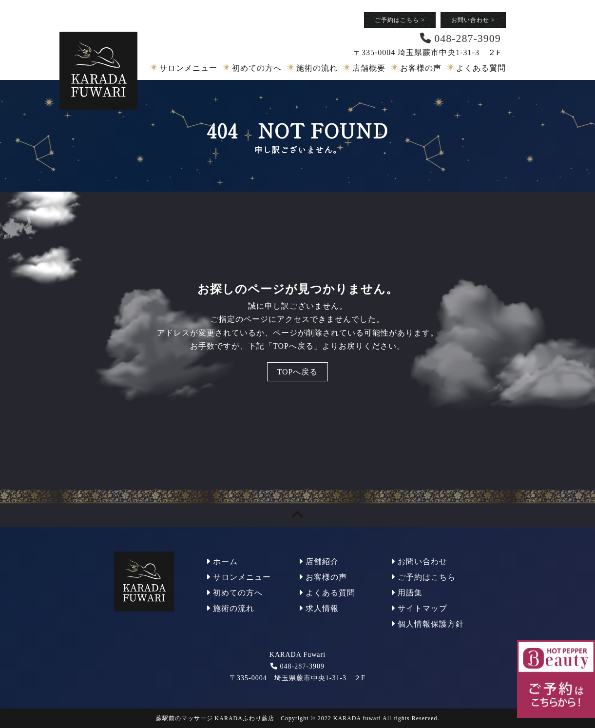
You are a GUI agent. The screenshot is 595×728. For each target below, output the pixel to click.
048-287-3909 (302, 666)
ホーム (222, 561)
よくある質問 (481, 68)
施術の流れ (317, 68)
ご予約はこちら (400, 20)
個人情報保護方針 (427, 624)
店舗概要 (368, 68)
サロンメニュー (188, 68)
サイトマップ (419, 608)
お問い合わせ (473, 20)
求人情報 (319, 608)
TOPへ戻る (297, 372)
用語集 (406, 593)
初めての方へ (257, 68)
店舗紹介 (319, 561)
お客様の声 (420, 68)
